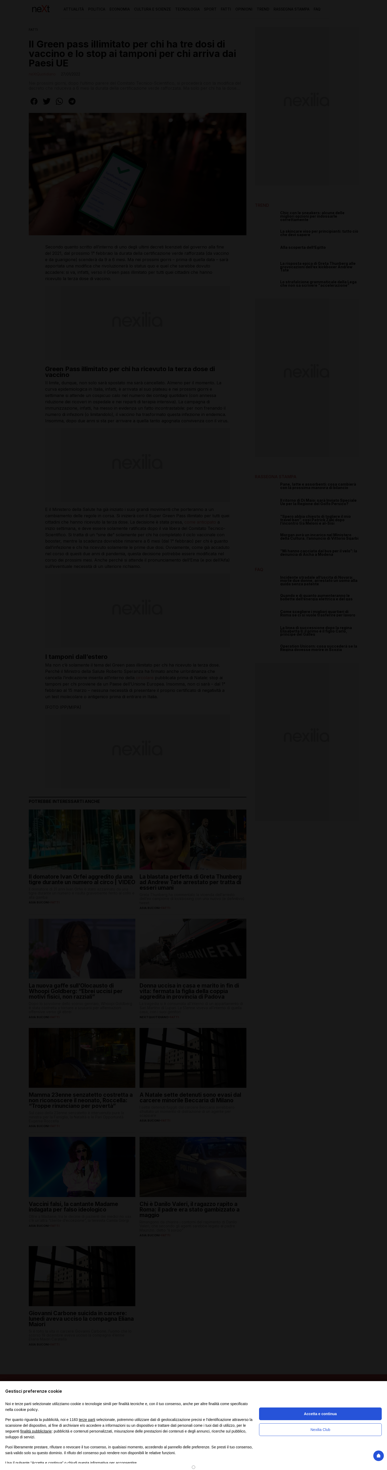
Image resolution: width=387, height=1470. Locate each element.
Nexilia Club (320, 1430)
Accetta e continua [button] (320, 1414)
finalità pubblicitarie (36, 1431)
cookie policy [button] (26, 1409)
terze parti (87, 1420)
